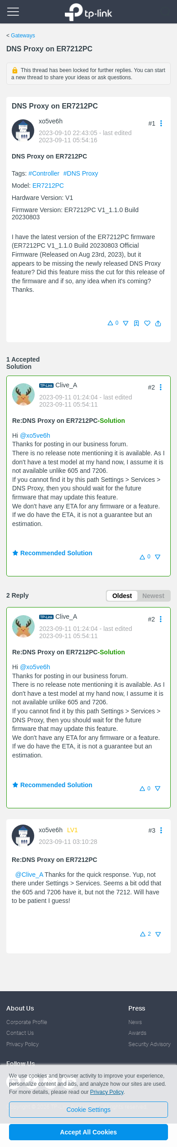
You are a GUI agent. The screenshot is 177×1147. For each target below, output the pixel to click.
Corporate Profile (26, 1022)
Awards (137, 1032)
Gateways (23, 35)
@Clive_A (29, 874)
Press (136, 1008)
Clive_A (66, 385)
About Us (20, 1008)
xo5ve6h (51, 121)
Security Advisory (149, 1044)
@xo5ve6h (35, 435)
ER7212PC (48, 185)
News (135, 1022)
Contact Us (20, 1032)
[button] (158, 323)
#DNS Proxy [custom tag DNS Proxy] (81, 173)
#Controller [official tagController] (44, 173)
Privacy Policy (22, 1044)
